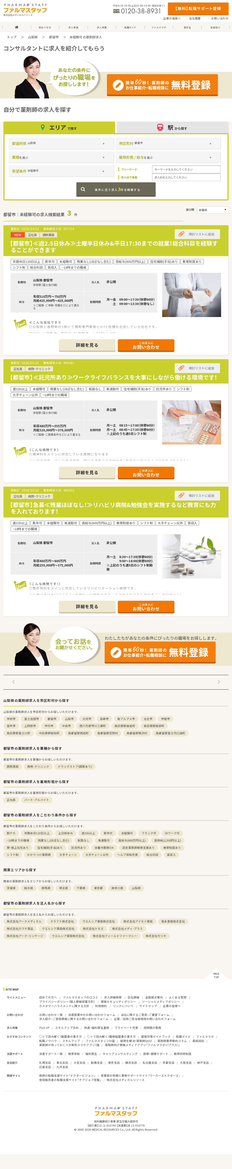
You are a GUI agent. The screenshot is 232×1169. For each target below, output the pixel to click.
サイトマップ (148, 1006)
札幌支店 (45, 1062)
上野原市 (30, 726)
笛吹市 (11, 726)
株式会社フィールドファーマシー (115, 936)
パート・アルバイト (36, 800)
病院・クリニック (38, 766)
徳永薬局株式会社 (173, 921)
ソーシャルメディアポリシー (161, 1001)
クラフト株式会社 (62, 921)
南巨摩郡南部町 (154, 726)
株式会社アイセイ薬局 (138, 921)
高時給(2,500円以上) (167, 840)
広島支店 (45, 1067)
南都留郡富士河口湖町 (170, 733)
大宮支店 (79, 1062)
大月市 (86, 719)
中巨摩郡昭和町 (49, 733)
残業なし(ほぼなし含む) (53, 840)
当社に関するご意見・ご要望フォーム (145, 1015)
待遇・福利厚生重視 (96, 1027)
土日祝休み (65, 833)
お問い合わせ (220, 18)
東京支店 (114, 1062)
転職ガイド (183, 1036)
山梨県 (33, 37)
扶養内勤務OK (104, 847)
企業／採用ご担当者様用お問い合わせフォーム (145, 1019)
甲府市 (11, 719)
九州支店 (62, 1067)
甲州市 (49, 726)
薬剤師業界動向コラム (172, 1041)
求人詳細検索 (113, 997)
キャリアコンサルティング (120, 1054)
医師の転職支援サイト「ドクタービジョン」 (67, 1075)
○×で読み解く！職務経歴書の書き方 (111, 1036)
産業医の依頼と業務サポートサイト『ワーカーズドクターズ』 (140, 1075)
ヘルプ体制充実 (127, 854)
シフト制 (13, 854)
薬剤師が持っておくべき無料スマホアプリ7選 (69, 1045)
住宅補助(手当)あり (50, 847)
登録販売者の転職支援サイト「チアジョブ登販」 (70, 1080)
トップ (12, 37)
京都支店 (168, 1062)
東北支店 (62, 1062)
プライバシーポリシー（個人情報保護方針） (67, 1001)
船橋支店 (97, 1062)
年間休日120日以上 (37, 833)
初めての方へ (48, 997)
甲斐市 (165, 719)
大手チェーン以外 (97, 854)
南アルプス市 (126, 719)
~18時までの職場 (18, 840)
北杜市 (148, 719)
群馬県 (46, 888)
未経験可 (127, 833)
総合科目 (152, 854)
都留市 (54, 37)
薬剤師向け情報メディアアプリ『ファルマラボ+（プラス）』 (142, 1045)
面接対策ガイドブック (156, 1036)
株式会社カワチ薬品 (20, 928)
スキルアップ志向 (67, 1027)
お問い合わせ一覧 (51, 1015)
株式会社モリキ (156, 936)
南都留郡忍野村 (107, 733)
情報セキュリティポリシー (118, 1001)
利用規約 (101, 1006)
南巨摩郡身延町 (125, 726)
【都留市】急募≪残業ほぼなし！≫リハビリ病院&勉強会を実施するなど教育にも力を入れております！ (113, 507)
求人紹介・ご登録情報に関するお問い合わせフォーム (74, 1019)
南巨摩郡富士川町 (18, 733)
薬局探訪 (198, 1041)
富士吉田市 (31, 719)
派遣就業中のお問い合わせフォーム (91, 1015)
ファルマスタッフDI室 (100, 1041)
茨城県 (11, 888)
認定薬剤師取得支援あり (138, 847)
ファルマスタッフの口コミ (80, 997)
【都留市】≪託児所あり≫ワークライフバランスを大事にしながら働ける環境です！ (113, 377)
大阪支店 (186, 1062)
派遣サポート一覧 (51, 1054)
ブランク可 (149, 833)
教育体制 (74, 1054)
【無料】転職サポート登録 (198, 8)
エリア (59, 127)
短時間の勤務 (152, 1027)
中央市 (66, 726)
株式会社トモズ (93, 928)
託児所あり (78, 847)
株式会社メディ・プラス (127, 928)
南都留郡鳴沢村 (137, 733)
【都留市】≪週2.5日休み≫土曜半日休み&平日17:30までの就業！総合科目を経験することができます (114, 246)
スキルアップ (71, 1041)
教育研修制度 (182, 1054)
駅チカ (11, 833)
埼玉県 (63, 888)
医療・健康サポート (155, 1054)
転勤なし (83, 840)
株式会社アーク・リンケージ (25, 936)
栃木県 (28, 888)
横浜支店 (131, 1062)
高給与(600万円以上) (132, 840)
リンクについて (123, 1006)
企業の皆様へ (172, 18)
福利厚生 (91, 1054)
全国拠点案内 (154, 997)
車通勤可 (104, 840)
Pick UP (44, 1027)
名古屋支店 (150, 1062)
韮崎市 (104, 719)
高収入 (171, 854)
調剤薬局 (13, 766)
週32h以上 (88, 833)
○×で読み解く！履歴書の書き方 (60, 1036)
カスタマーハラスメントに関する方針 (64, 1006)
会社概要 (195, 18)
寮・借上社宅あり (18, 847)
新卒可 (108, 833)
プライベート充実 (126, 1027)
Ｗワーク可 (172, 833)
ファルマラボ (205, 1036)
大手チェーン (68, 854)
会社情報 (133, 997)
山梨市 (69, 719)
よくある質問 (177, 997)
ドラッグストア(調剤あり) (75, 766)
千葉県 (81, 888)
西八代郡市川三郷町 (93, 726)
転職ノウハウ (48, 1041)
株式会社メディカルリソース (126, 1080)
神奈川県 (117, 888)
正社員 (11, 800)
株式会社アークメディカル (24, 921)
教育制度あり (172, 847)
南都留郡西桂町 (78, 733)
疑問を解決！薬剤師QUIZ (136, 1041)
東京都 (98, 888)
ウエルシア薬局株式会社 (98, 921)
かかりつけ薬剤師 (39, 854)
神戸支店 (203, 1062)
